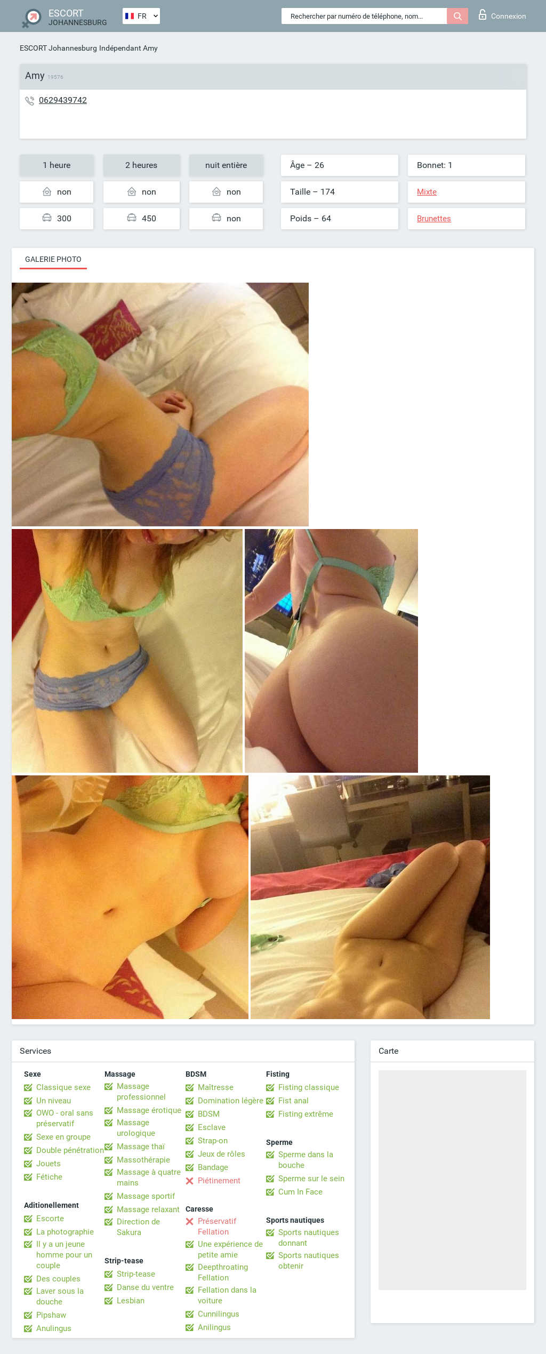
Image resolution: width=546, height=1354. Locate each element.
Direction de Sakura (138, 1227)
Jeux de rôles (221, 1154)
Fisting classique (308, 1087)
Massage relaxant (148, 1209)
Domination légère (230, 1100)
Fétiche (49, 1177)
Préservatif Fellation (217, 1226)
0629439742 (63, 100)
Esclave (212, 1127)
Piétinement (219, 1180)
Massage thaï (141, 1146)
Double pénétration (70, 1150)
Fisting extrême (305, 1114)
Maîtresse (216, 1087)
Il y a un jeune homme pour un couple (64, 1254)
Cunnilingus (218, 1314)
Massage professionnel (141, 1091)
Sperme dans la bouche (305, 1160)
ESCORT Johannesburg (58, 48)
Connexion (502, 14)
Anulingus (53, 1328)
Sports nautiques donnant (308, 1238)
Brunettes (434, 218)
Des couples (58, 1279)
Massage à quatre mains (149, 1177)
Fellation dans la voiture (227, 1295)
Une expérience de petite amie (230, 1249)
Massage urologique (136, 1128)
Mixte (427, 192)
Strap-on (213, 1140)
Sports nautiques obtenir (308, 1261)
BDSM (209, 1114)
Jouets (48, 1163)
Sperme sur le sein (311, 1178)
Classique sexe (63, 1087)
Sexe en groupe (63, 1137)
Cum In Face (300, 1192)
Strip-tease (136, 1274)
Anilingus (214, 1327)
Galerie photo (53, 259)
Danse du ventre (145, 1287)
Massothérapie (143, 1160)
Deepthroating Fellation (223, 1272)
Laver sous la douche (60, 1296)
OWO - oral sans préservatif (64, 1118)
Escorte (50, 1218)
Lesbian (130, 1300)
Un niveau (53, 1100)
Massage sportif (146, 1196)
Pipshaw (51, 1315)
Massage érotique (149, 1110)
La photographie (65, 1232)
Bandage (213, 1167)
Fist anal (293, 1100)
